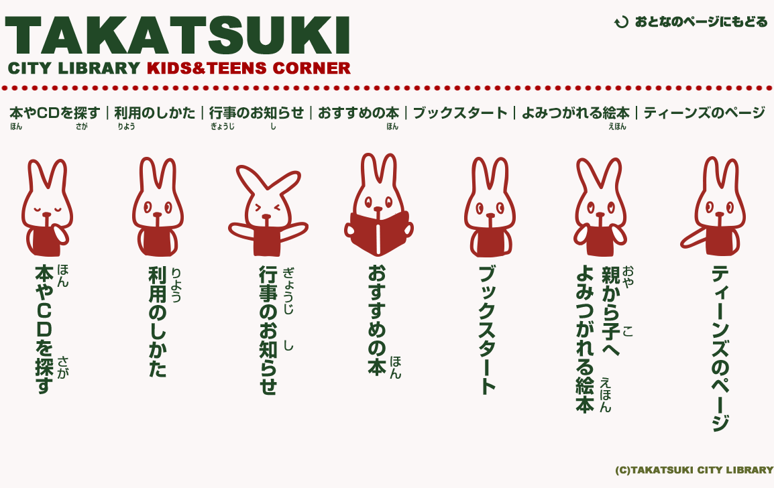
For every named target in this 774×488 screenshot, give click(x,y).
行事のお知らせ (257, 118)
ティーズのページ (701, 118)
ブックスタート (461, 118)
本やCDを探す (59, 118)
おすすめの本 (359, 118)
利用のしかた (156, 118)
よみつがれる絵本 (576, 118)
